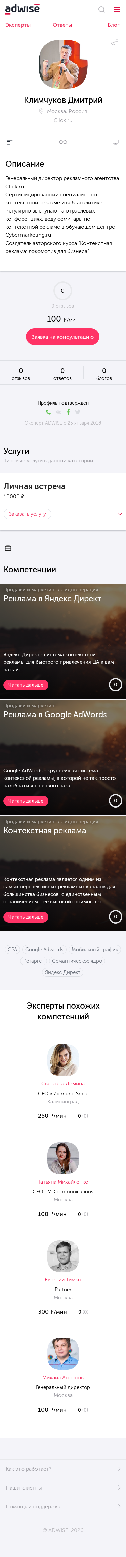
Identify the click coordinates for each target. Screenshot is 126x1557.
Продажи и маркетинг (29, 590)
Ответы (62, 25)
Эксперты (18, 25)
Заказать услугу (27, 514)
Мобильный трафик (95, 949)
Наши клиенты (24, 1487)
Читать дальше (25, 685)
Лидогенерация (79, 590)
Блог (114, 25)
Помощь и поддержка (33, 1506)
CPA (12, 949)
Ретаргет (33, 961)
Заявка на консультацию (63, 337)
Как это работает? (28, 1469)
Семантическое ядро (77, 961)
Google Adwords (44, 949)
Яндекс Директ (62, 972)
